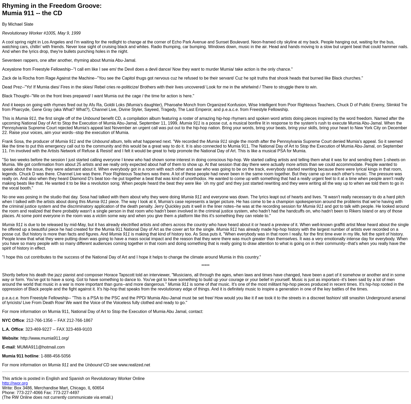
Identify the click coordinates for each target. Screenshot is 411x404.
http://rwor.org (15, 383)
